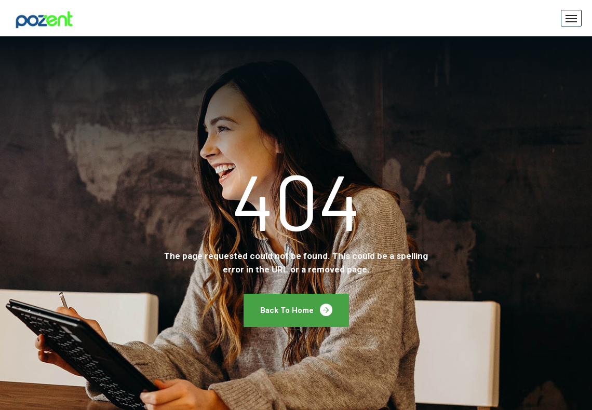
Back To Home (296, 310)
